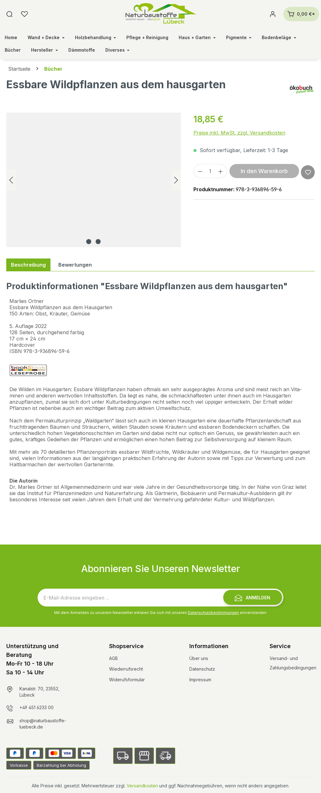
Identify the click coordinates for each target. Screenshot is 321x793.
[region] (93, 180)
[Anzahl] (210, 171)
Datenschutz (202, 669)
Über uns (198, 658)
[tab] (28, 264)
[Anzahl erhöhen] (220, 171)
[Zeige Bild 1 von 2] (88, 241)
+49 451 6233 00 (36, 707)
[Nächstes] (176, 180)
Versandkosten (142, 785)
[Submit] (252, 597)
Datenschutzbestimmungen (213, 612)
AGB (113, 658)
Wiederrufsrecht (126, 669)
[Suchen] (9, 14)
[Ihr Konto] (272, 14)
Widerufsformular (127, 679)
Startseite (19, 69)
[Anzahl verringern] (200, 171)
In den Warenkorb (264, 171)
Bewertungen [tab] (75, 265)
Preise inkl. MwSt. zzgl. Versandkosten (239, 133)
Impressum (200, 679)
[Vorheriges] (11, 180)
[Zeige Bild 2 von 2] (98, 241)
